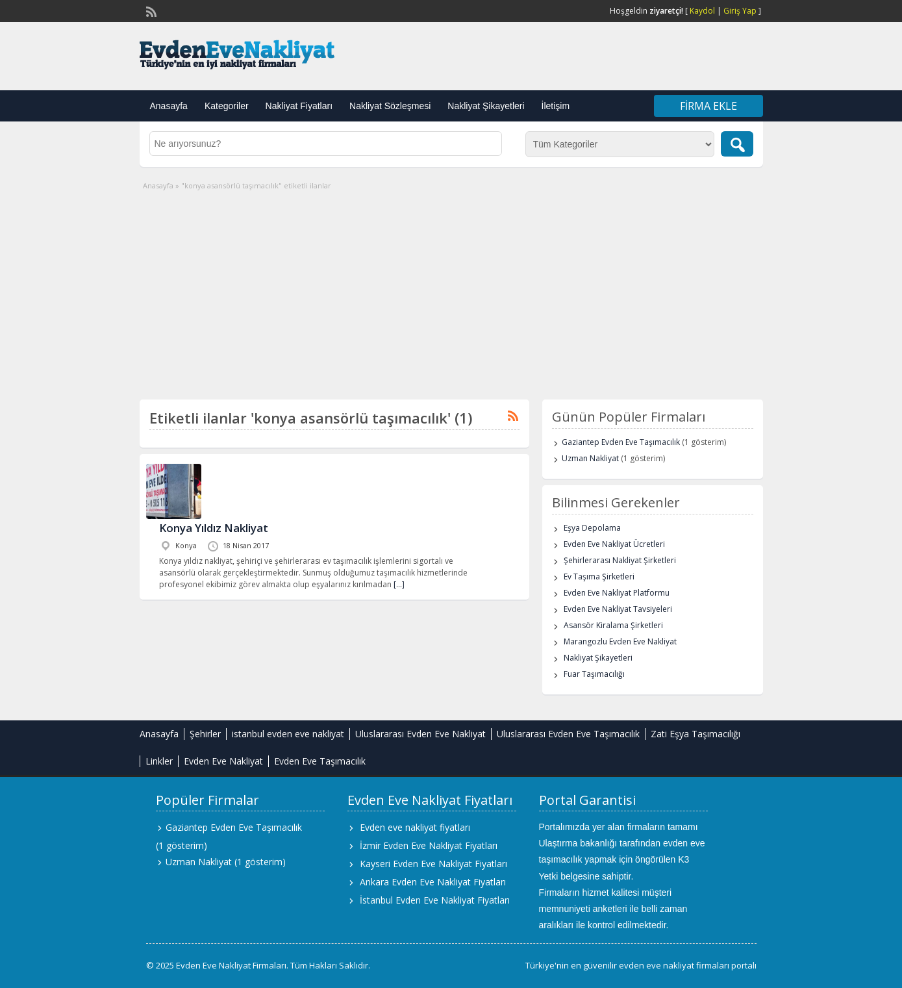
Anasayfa (169, 106)
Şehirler (205, 734)
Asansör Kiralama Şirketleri (613, 625)
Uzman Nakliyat (590, 458)
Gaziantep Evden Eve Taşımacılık (621, 442)
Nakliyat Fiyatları (299, 106)
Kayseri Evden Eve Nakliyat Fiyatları (433, 863)
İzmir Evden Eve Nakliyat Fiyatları (428, 845)
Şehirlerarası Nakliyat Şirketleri (620, 560)
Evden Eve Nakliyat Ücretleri (614, 544)
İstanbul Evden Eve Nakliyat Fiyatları (435, 900)
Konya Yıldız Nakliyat (213, 527)
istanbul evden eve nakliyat (288, 734)
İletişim (556, 106)
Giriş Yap (740, 10)
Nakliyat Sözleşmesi (390, 106)
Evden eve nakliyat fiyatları (415, 827)
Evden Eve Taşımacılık (320, 761)
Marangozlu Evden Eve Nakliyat (620, 641)
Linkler (159, 761)
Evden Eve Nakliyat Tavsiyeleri (618, 608)
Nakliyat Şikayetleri (485, 106)
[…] (399, 584)
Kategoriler (227, 106)
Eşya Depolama (592, 527)
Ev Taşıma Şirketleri (599, 576)
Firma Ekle (708, 106)
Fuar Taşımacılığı (594, 673)
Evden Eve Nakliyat (223, 761)
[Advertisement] (451, 289)
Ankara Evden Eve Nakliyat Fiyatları (433, 882)
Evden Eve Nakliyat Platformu (617, 592)
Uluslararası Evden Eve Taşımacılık (568, 734)
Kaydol (702, 10)
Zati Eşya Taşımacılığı (695, 734)
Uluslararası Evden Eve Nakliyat (420, 734)
